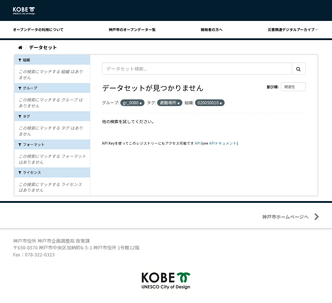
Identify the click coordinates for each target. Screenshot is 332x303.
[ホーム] (20, 47)
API (197, 143)
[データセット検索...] (197, 69)
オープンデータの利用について (38, 29)
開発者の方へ (212, 29)
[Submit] (299, 69)
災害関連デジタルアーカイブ (291, 29)
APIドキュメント (223, 143)
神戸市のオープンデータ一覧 (132, 29)
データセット (43, 47)
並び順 (272, 86)
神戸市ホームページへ (285, 216)
